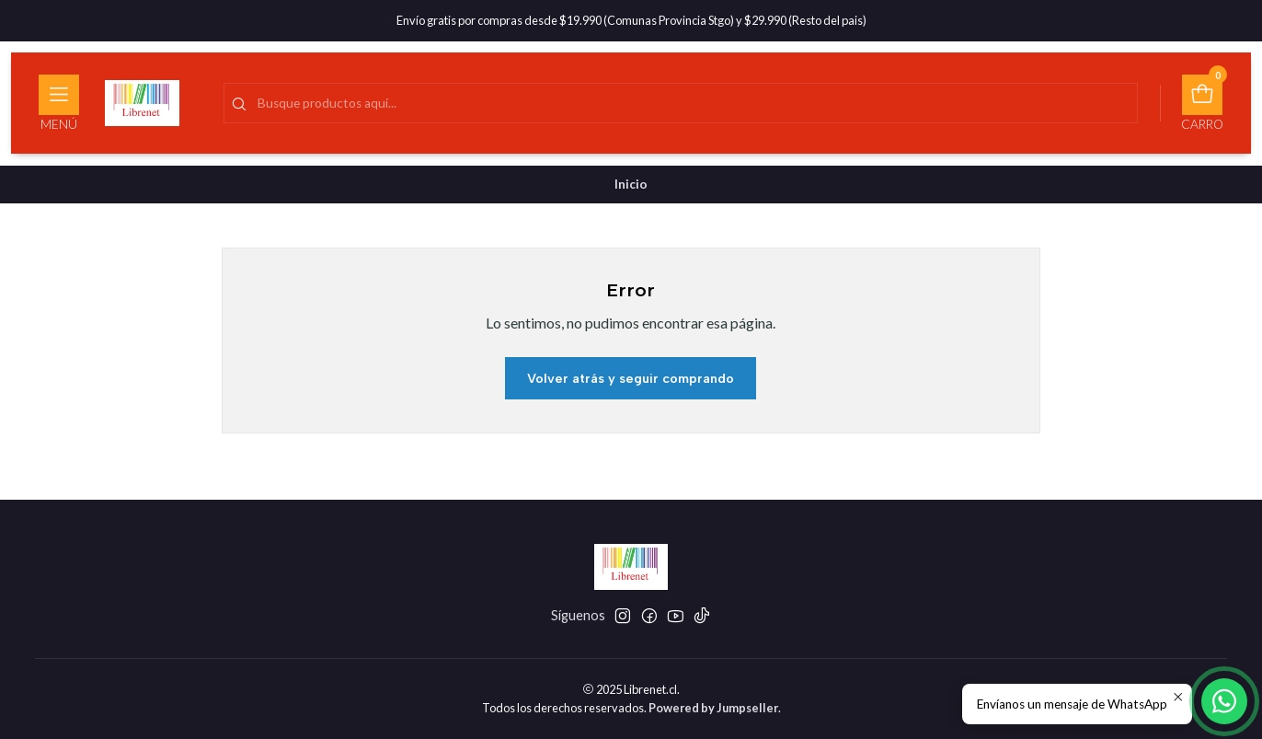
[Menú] (59, 103)
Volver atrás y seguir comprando (630, 378)
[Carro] (1202, 103)
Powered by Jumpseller (713, 707)
